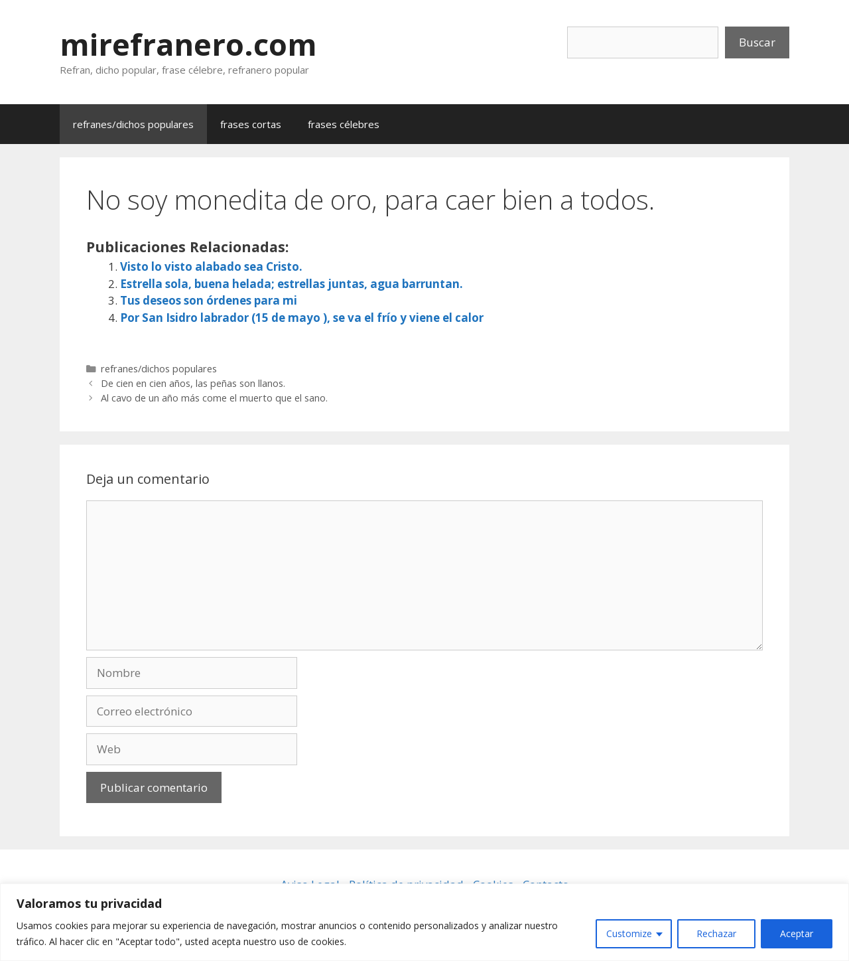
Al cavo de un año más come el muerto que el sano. (214, 398)
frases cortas (250, 124)
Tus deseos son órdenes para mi (208, 300)
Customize (629, 933)
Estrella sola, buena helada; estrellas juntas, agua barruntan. (291, 283)
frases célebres (343, 124)
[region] (424, 922)
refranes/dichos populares (133, 124)
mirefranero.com (188, 44)
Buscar (757, 42)
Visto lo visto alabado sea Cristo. (211, 266)
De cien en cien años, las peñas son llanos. (193, 383)
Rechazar (716, 933)
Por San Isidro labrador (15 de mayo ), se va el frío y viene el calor (302, 317)
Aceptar (796, 933)
